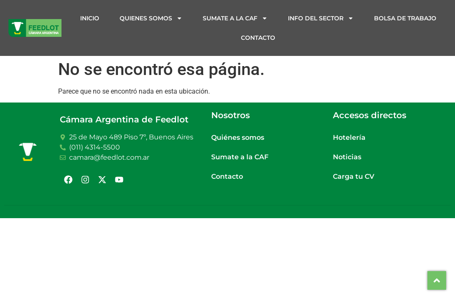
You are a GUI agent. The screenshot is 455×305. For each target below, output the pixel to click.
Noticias (347, 157)
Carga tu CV (353, 176)
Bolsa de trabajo (405, 18)
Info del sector (321, 18)
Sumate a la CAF (235, 18)
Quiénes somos (237, 137)
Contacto (258, 38)
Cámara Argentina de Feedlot (124, 119)
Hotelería (349, 137)
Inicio (89, 18)
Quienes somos (151, 18)
